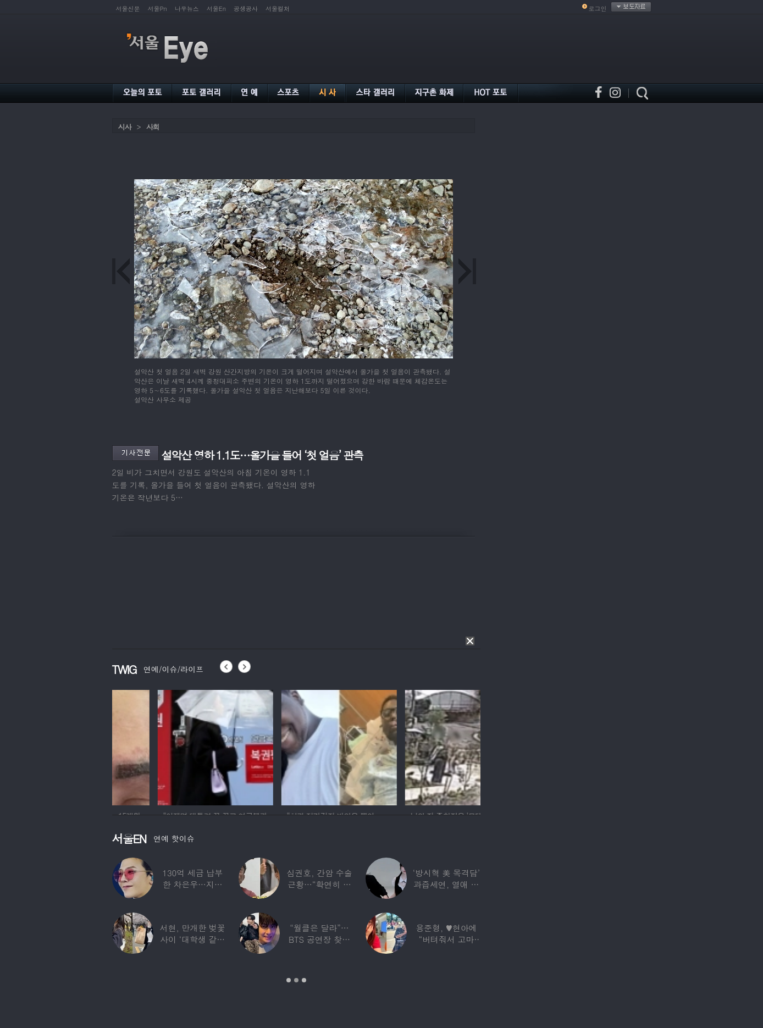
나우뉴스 (187, 8)
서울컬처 (278, 8)
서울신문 (128, 8)
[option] (170, 746)
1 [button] (288, 980)
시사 (124, 126)
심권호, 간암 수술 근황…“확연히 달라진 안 (319, 884)
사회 (152, 126)
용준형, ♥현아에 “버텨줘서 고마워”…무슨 (446, 939)
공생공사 (246, 8)
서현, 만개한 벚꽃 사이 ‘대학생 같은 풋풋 (192, 939)
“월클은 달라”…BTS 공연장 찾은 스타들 (319, 939)
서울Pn (157, 8)
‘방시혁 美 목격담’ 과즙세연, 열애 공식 (446, 884)
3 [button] (304, 980)
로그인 (598, 8)
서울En (216, 8)
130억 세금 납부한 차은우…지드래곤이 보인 (192, 884)
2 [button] (296, 980)
